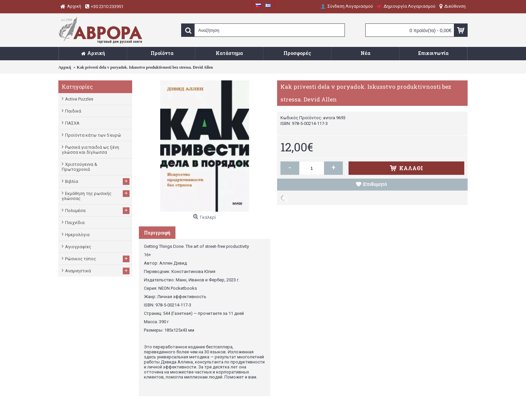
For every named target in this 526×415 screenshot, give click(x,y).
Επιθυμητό (375, 184)
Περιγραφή (157, 232)
